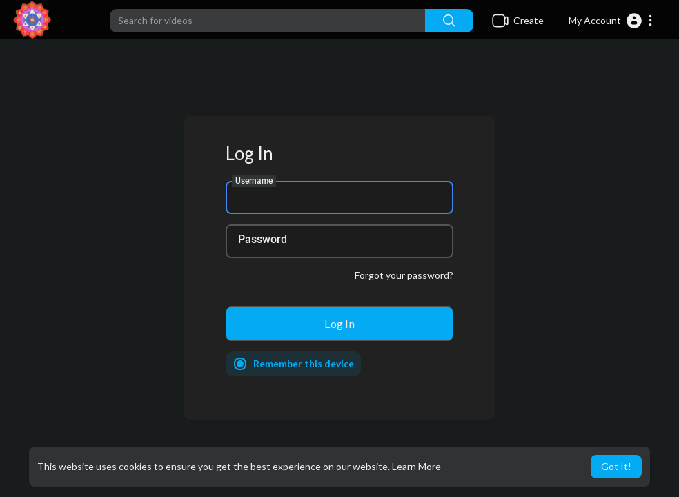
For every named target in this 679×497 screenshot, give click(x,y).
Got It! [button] (616, 466)
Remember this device (303, 363)
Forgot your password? (404, 275)
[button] (611, 21)
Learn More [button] (416, 466)
